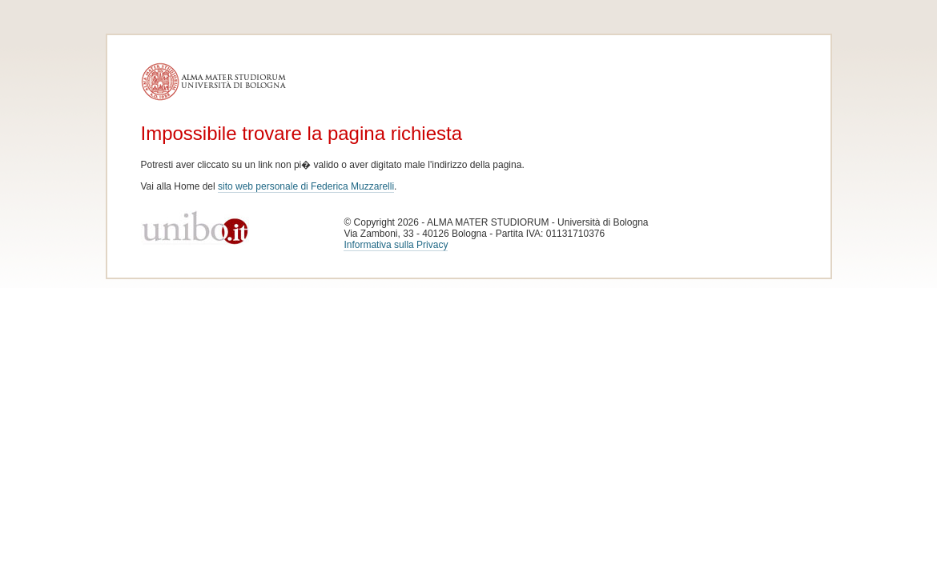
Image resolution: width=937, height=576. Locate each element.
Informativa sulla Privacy (396, 244)
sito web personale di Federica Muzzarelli (306, 186)
